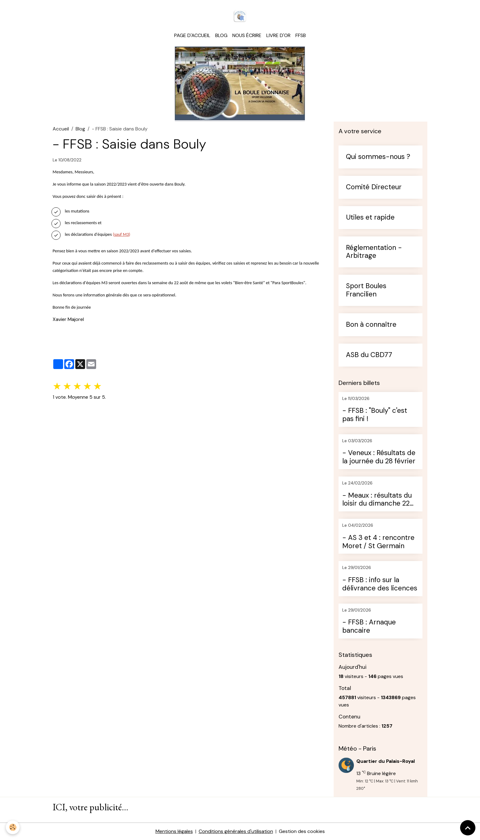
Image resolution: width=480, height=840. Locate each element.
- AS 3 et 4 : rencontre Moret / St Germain (378, 542)
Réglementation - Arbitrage (374, 252)
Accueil (61, 129)
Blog (221, 35)
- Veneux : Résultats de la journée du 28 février (378, 457)
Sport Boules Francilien (366, 290)
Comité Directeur (374, 187)
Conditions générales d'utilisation (236, 831)
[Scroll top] (467, 827)
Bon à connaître (371, 325)
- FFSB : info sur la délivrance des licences (379, 584)
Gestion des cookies (302, 831)
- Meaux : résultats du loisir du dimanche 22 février (377, 500)
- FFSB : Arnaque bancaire (369, 626)
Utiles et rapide (370, 217)
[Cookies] (13, 827)
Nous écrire (246, 35)
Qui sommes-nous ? (378, 157)
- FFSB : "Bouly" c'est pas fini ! (374, 415)
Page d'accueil (192, 35)
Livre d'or (278, 35)
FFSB (300, 35)
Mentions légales (174, 831)
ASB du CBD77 (369, 355)
